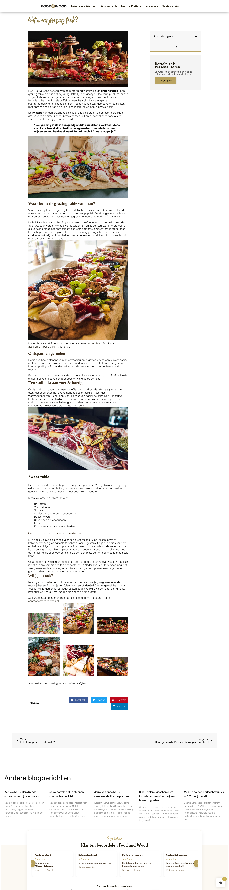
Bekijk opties (165, 80)
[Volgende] (197, 863)
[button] (78, 700)
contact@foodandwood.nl (43, 601)
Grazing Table (109, 5)
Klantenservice (170, 5)
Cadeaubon (151, 5)
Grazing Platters (131, 5)
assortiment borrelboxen (42, 346)
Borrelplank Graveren (84, 5)
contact (49, 582)
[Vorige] (31, 863)
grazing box (93, 343)
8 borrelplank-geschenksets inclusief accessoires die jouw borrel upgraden (157, 796)
